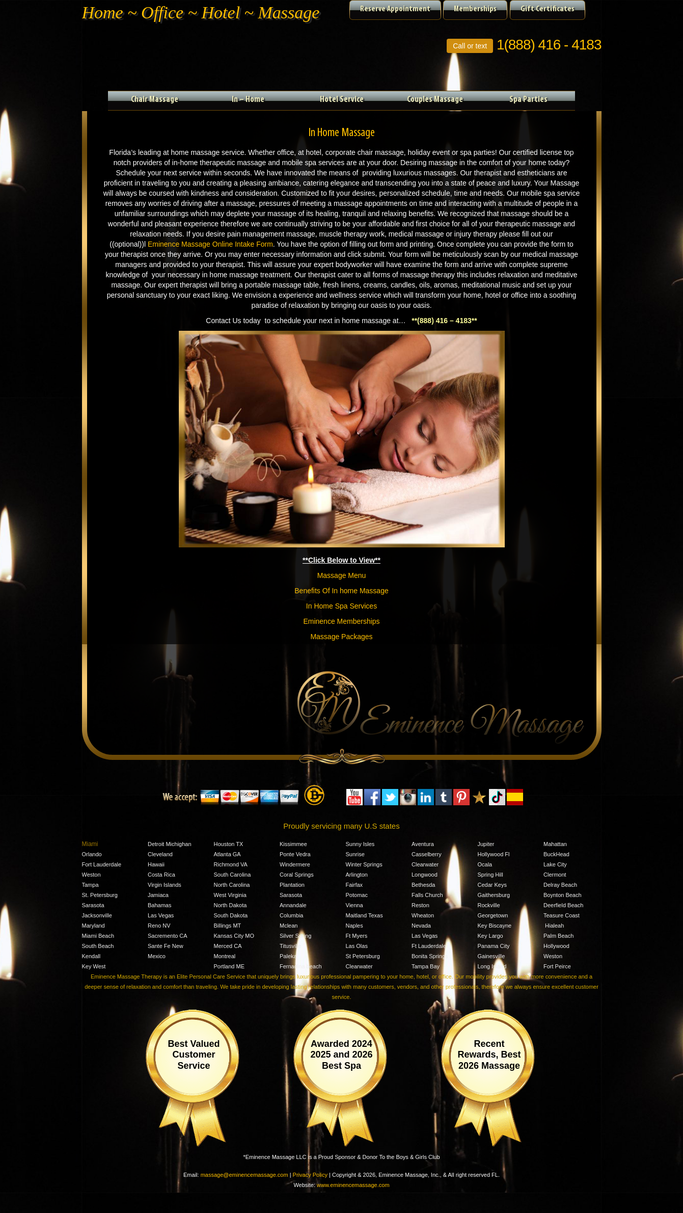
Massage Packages (341, 636)
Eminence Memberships (341, 621)
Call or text (470, 46)
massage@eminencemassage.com (244, 1175)
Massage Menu (341, 575)
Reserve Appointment (395, 9)
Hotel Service (342, 99)
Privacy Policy (310, 1175)
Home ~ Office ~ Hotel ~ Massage (201, 12)
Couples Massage (435, 99)
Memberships (475, 9)
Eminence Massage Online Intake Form (210, 244)
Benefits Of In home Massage (341, 591)
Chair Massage (154, 99)
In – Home (248, 99)
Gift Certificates (548, 9)
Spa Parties (528, 99)
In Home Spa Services (341, 606)
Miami (90, 844)
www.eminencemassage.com (353, 1185)
